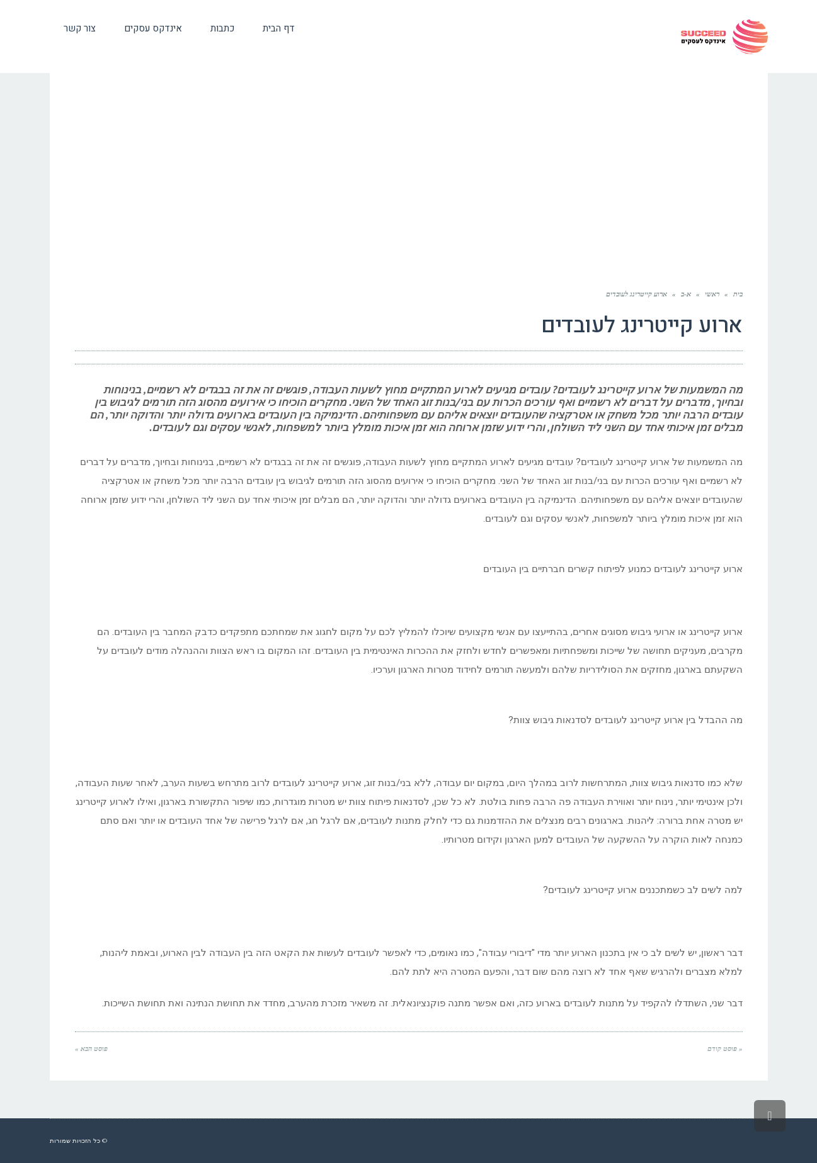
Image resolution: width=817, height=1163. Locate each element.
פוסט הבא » (91, 1048)
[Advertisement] (409, 183)
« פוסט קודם (725, 1048)
